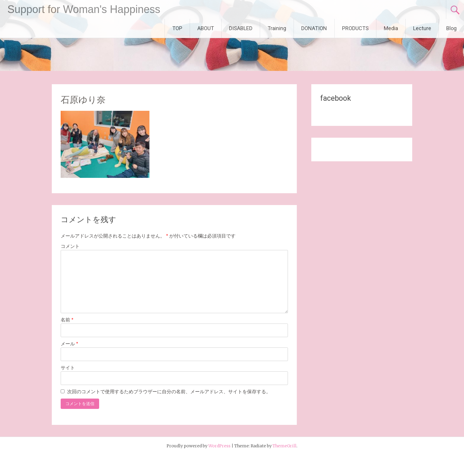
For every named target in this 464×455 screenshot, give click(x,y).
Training (277, 28)
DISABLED (240, 28)
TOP (177, 28)
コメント (70, 246)
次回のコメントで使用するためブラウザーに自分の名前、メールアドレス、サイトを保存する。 (169, 391)
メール (69, 343)
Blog (451, 28)
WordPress (219, 445)
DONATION (314, 28)
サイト (68, 367)
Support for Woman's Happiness (83, 9)
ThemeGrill (285, 445)
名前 (67, 319)
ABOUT (205, 28)
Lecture (422, 28)
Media (391, 28)
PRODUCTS (355, 28)
